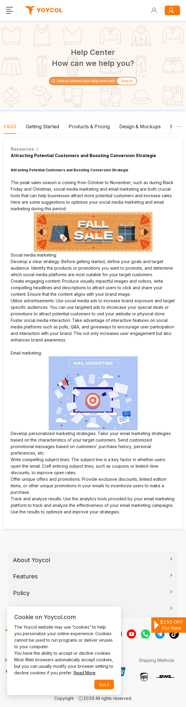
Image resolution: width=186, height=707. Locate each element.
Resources (22, 148)
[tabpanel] (93, 334)
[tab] (10, 126)
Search (127, 81)
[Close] (110, 616)
